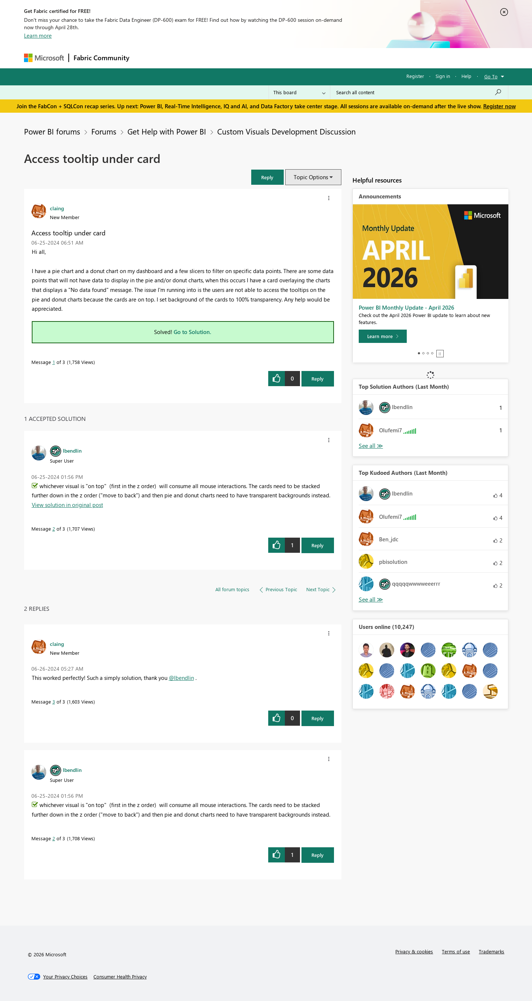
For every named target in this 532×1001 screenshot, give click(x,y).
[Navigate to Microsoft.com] (44, 58)
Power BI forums (52, 131)
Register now (499, 106)
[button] (267, 177)
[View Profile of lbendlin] (72, 450)
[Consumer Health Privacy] (120, 976)
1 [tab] (418, 353)
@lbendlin (181, 677)
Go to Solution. (192, 332)
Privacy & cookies (414, 951)
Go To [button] (491, 76)
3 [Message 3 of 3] (53, 701)
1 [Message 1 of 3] (53, 362)
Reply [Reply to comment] (317, 545)
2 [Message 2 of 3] (53, 528)
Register (415, 76)
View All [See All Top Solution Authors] (371, 446)
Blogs (275, 58)
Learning (303, 58)
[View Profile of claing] (57, 208)
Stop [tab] (440, 353)
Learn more (38, 35)
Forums (146, 58)
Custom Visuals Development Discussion (286, 131)
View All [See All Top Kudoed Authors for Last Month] (371, 599)
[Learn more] (383, 336)
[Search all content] (419, 92)
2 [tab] (423, 353)
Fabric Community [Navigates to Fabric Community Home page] (101, 57)
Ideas (209, 58)
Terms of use (456, 951)
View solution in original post (67, 504)
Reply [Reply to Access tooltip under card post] (317, 378)
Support (334, 58)
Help (466, 76)
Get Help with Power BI (166, 131)
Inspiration (178, 58)
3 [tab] (427, 353)
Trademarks (491, 951)
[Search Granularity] (299, 92)
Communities (242, 58)
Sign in (443, 76)
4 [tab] (432, 353)
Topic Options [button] (311, 177)
